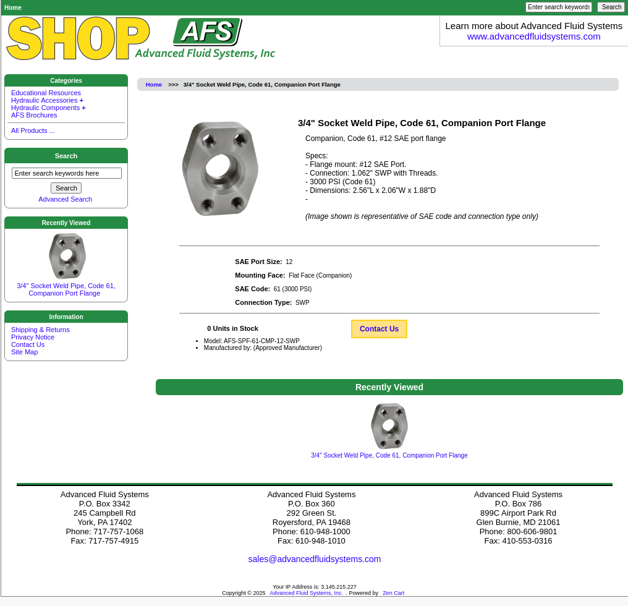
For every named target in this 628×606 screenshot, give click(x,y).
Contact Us (379, 329)
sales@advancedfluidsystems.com (314, 559)
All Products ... (33, 130)
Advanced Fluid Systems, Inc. (307, 593)
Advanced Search (65, 199)
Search (66, 156)
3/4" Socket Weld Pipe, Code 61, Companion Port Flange (66, 284)
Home (13, 7)
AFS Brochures (34, 115)
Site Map (24, 351)
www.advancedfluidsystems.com (534, 36)
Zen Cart (393, 593)
